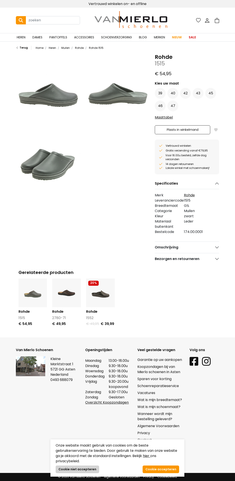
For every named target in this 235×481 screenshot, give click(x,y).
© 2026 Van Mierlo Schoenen (79, 477)
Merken (159, 37)
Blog (143, 37)
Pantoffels (58, 37)
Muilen (65, 48)
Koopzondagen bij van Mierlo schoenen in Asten (158, 369)
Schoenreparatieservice (158, 385)
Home (39, 48)
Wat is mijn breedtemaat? (159, 399)
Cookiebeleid (167, 477)
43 (198, 93)
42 (185, 93)
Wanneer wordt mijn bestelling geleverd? (154, 416)
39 (160, 93)
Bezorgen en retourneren (177, 258)
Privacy (143, 432)
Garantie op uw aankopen (159, 359)
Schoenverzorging (116, 37)
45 (210, 93)
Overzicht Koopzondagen (107, 402)
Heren (21, 37)
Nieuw (177, 37)
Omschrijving (166, 247)
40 (173, 93)
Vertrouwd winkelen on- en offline (117, 3)
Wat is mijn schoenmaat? (158, 406)
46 (160, 105)
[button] (217, 20)
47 (173, 105)
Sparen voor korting (154, 378)
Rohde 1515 (95, 48)
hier (146, 455)
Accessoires (84, 37)
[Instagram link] (206, 361)
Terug (22, 48)
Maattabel (164, 117)
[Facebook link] (194, 361)
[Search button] (21, 20)
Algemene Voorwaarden (158, 425)
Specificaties (166, 183)
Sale (192, 37)
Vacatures (146, 392)
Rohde (79, 48)
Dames (37, 37)
